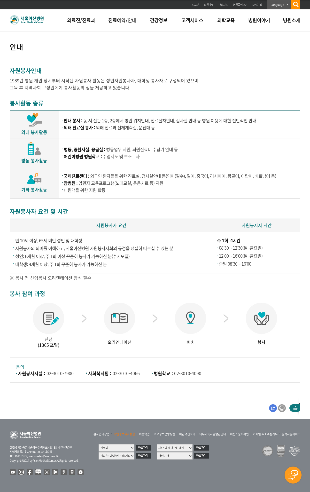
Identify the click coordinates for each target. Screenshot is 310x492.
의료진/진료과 (81, 20)
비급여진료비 (187, 434)
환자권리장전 (101, 434)
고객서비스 (192, 20)
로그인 (195, 5)
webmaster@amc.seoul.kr (44, 456)
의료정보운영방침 (164, 434)
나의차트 (223, 5)
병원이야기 (259, 20)
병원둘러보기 (240, 5)
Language (277, 4)
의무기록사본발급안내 (212, 434)
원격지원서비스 (291, 434)
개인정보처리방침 (124, 434)
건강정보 (158, 20)
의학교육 (226, 20)
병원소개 (291, 20)
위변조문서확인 (239, 434)
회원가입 (209, 5)
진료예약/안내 (122, 20)
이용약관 (144, 434)
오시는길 (257, 5)
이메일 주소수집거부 (265, 434)
